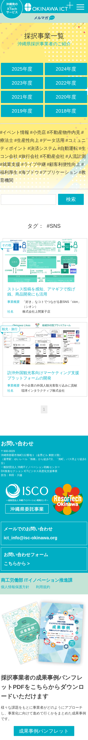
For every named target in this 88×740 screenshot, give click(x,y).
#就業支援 (10, 164)
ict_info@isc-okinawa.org (30, 537)
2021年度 (22, 97)
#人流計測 (76, 156)
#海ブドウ (29, 172)
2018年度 (66, 111)
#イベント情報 (14, 132)
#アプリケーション (59, 172)
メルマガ (44, 18)
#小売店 (38, 132)
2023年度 (22, 83)
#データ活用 (52, 140)
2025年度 (22, 69)
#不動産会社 (52, 156)
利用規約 (43, 587)
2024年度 (66, 69)
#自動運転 (68, 148)
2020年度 (66, 97)
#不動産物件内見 (63, 132)
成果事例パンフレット (44, 731)
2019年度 (22, 111)
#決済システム (42, 148)
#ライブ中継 (33, 164)
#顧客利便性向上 (63, 164)
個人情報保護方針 (15, 587)
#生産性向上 (26, 140)
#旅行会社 (29, 156)
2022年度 (66, 83)
